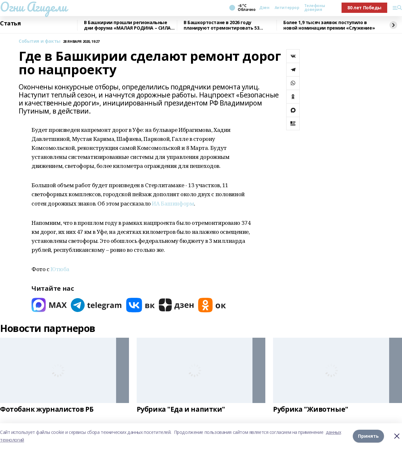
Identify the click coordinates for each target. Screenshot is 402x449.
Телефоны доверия (314, 8)
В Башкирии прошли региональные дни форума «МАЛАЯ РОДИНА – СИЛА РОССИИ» (127, 25)
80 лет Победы (364, 8)
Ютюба (59, 269)
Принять (368, 436)
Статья (10, 23)
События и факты (39, 41)
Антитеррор (287, 8)
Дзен (264, 8)
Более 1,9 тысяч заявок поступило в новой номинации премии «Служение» (329, 25)
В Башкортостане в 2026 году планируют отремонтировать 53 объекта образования (221, 25)
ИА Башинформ (173, 203)
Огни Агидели (33, 7)
